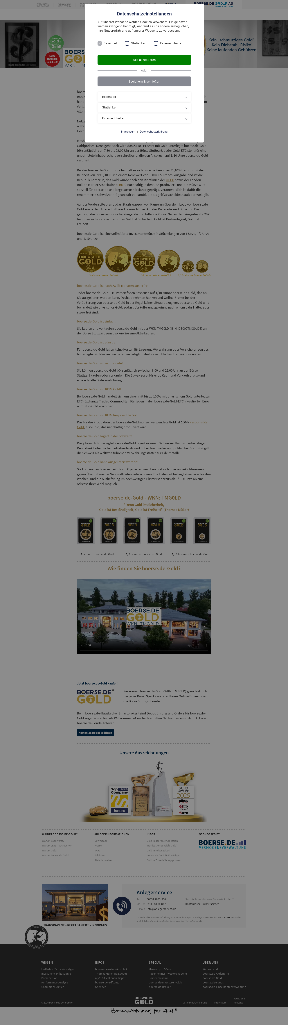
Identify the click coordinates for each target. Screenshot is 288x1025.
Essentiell (111, 43)
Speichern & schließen (144, 81)
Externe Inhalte (171, 43)
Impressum (128, 131)
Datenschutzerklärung (153, 131)
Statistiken (139, 43)
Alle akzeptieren (144, 60)
